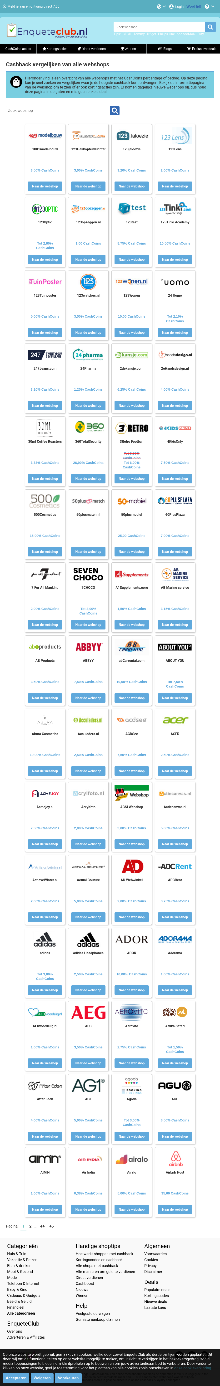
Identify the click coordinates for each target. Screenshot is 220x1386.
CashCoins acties (18, 49)
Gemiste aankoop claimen (98, 1319)
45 (51, 1226)
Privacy (150, 1265)
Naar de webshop (45, 186)
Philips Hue (166, 34)
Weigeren (42, 1378)
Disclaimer (153, 1271)
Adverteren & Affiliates (26, 1337)
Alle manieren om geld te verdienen (105, 1271)
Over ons (14, 1331)
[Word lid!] (193, 6)
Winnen (82, 1295)
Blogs (165, 49)
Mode (12, 1277)
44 (42, 1226)
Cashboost (85, 1283)
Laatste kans (155, 1307)
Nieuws (82, 1289)
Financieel (15, 1307)
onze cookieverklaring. (193, 1368)
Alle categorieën (21, 1313)
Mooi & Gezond (20, 1271)
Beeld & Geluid (19, 1301)
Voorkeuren (68, 1378)
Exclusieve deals (201, 49)
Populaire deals (157, 1290)
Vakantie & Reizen (22, 1260)
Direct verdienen (89, 1277)
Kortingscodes (156, 1295)
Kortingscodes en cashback (99, 1260)
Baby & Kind (17, 1289)
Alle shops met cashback (97, 1265)
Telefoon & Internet (23, 1283)
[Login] (176, 6)
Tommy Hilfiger (145, 34)
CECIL (127, 34)
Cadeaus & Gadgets (23, 1295)
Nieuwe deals (155, 1301)
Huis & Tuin (16, 1254)
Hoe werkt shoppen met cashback (104, 1254)
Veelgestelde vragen (93, 1313)
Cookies (151, 1260)
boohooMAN (186, 34)
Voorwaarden (155, 1254)
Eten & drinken (19, 1265)
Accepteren (16, 1378)
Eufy (200, 34)
